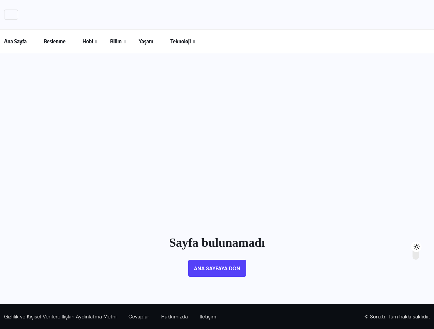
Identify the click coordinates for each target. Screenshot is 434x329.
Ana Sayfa (15, 41)
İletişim (208, 316)
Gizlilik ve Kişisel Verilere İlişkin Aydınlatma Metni (60, 316)
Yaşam (146, 41)
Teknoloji (180, 41)
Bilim (116, 41)
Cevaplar (139, 316)
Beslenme (54, 41)
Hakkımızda (174, 316)
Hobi (88, 41)
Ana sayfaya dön (217, 268)
